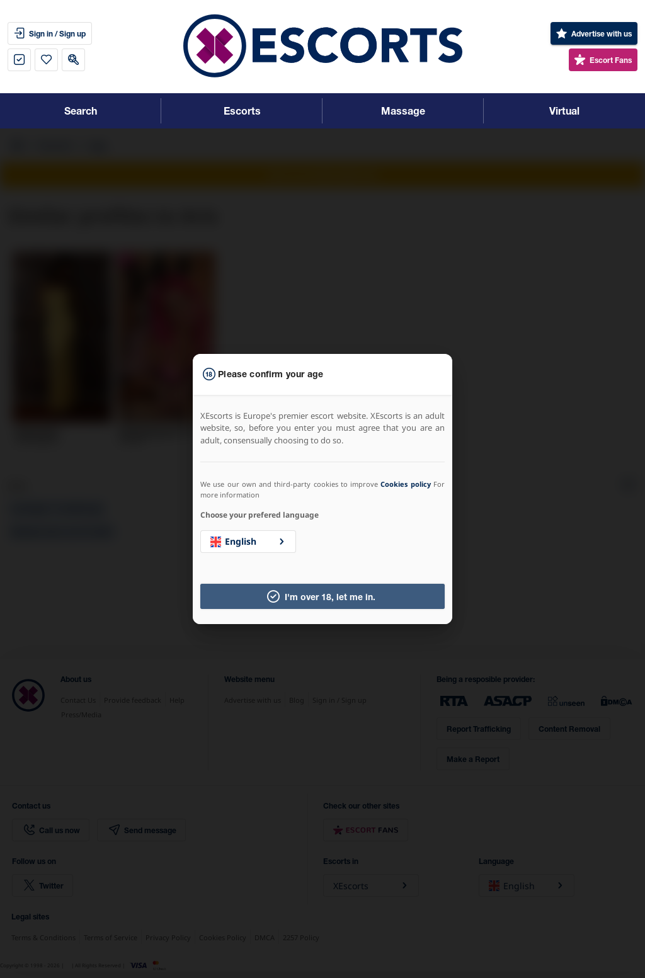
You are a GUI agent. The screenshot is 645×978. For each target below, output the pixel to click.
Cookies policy (405, 484)
